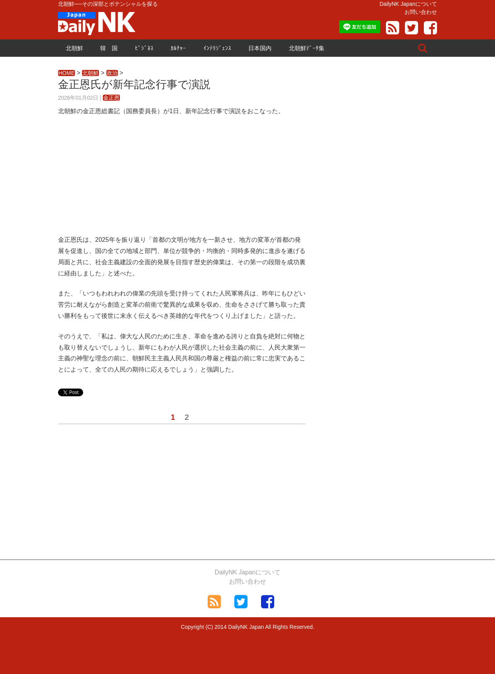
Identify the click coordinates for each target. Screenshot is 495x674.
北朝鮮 (74, 48)
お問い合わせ (421, 12)
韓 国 (109, 48)
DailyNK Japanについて (408, 4)
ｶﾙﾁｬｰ (178, 48)
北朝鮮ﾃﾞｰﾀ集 (306, 48)
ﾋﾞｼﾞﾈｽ (144, 48)
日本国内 (259, 48)
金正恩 (111, 98)
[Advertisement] (182, 180)
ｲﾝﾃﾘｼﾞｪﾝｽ (217, 48)
